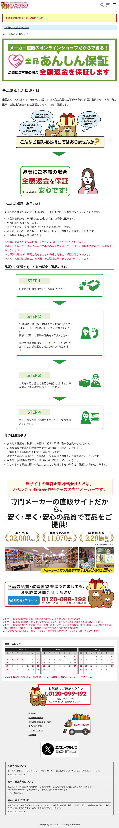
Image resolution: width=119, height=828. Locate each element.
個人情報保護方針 (36, 718)
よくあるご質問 (35, 726)
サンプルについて (36, 730)
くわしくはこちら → (16, 774)
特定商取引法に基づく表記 (40, 722)
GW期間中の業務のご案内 (16, 27)
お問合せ (32, 735)
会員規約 (32, 713)
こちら (50, 343)
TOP (3, 34)
